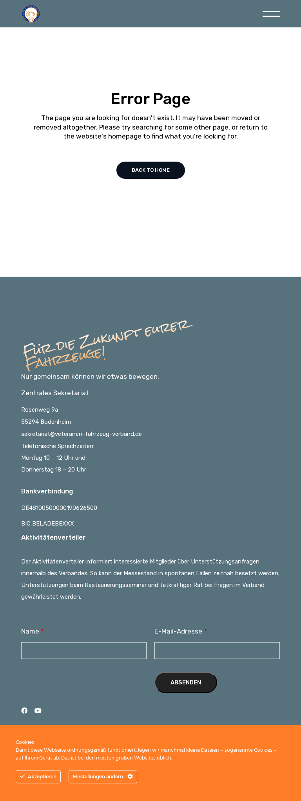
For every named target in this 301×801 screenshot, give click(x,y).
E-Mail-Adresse (180, 631)
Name (32, 631)
